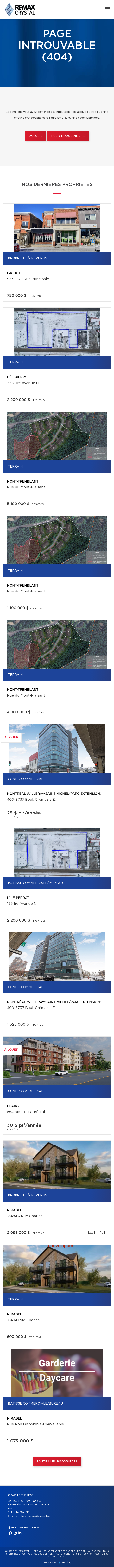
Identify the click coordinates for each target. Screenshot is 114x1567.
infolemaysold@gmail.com (36, 1516)
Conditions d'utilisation (78, 1554)
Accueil (35, 136)
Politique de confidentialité (45, 1554)
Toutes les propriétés (57, 1461)
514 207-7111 (21, 1512)
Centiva (65, 1562)
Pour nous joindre (68, 136)
